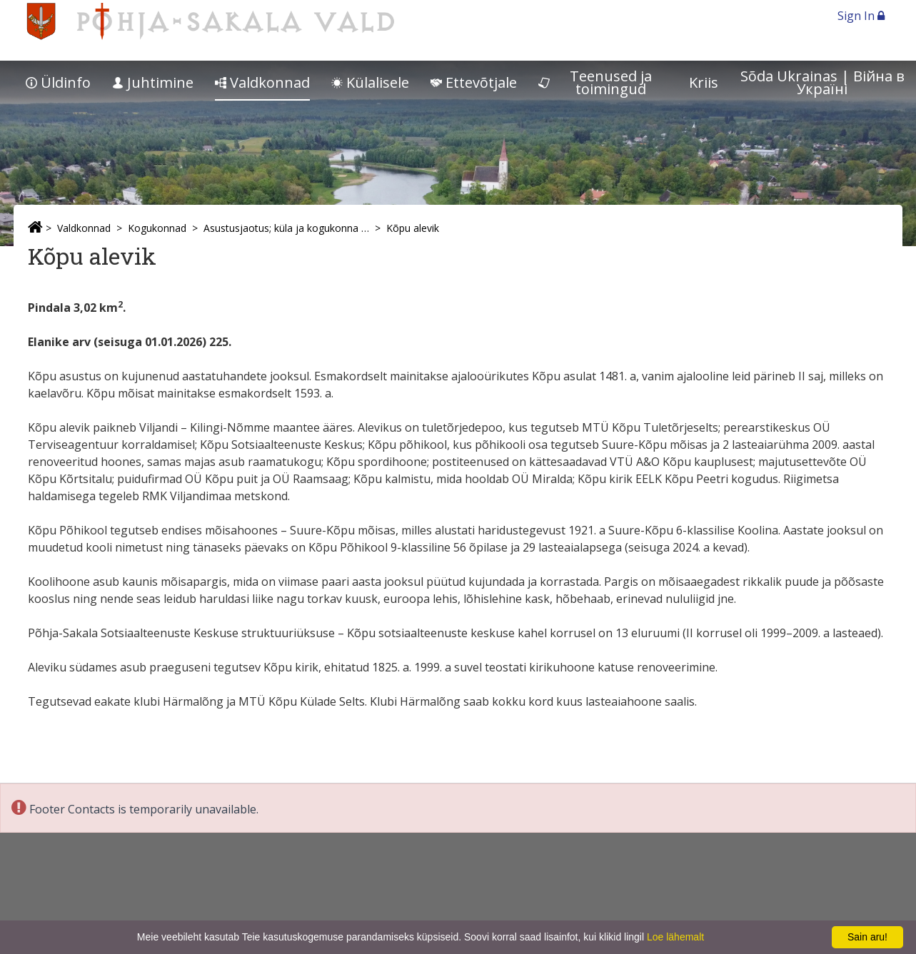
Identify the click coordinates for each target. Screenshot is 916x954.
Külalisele (370, 82)
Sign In (861, 16)
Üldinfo (58, 82)
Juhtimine (152, 82)
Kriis (703, 82)
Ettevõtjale (474, 82)
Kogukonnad (157, 228)
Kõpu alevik (412, 228)
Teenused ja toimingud (595, 82)
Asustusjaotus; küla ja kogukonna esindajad (286, 228)
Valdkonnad (262, 82)
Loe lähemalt (675, 937)
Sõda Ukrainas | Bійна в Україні (822, 82)
